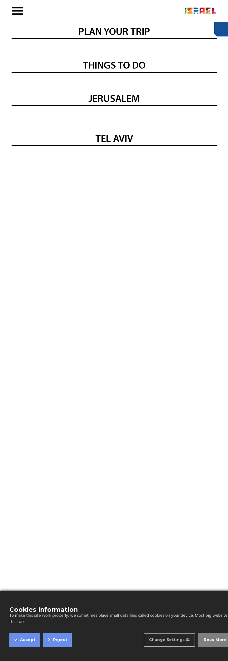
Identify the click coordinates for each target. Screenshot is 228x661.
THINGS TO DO (114, 66)
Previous (18, 80)
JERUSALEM (114, 99)
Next (212, 80)
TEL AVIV (114, 139)
